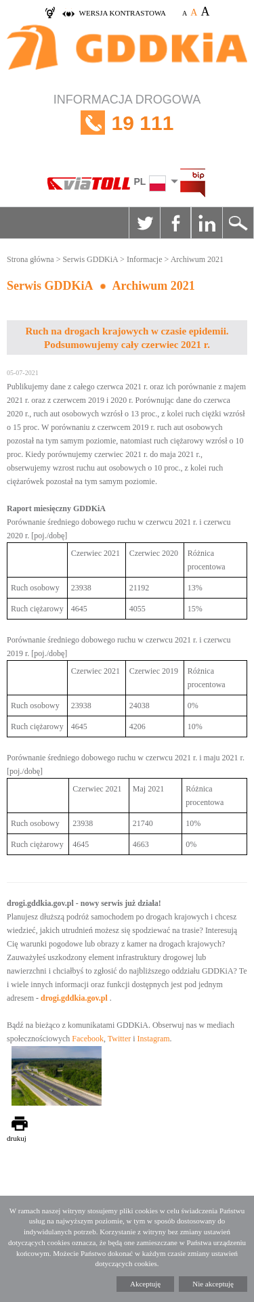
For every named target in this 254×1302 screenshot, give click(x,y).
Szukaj (237, 222)
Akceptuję (145, 1284)
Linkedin (206, 222)
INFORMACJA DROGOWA (127, 123)
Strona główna (30, 259)
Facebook (175, 222)
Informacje (145, 259)
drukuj (16, 1138)
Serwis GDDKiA (90, 259)
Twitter (144, 222)
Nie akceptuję (213, 1284)
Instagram (153, 1038)
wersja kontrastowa (122, 13)
